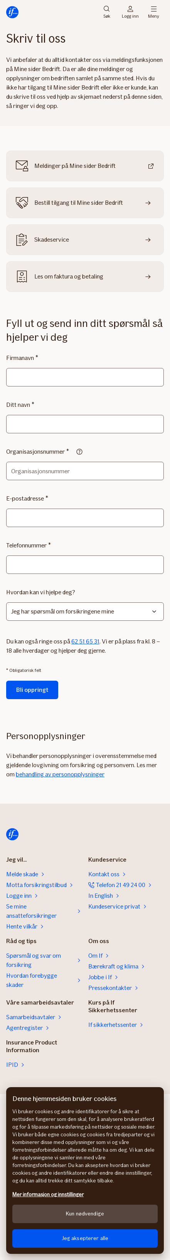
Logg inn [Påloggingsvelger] (130, 12)
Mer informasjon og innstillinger (48, 1194)
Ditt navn (18, 404)
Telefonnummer (26, 545)
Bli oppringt (32, 689)
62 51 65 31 (85, 641)
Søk (106, 12)
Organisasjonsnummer (35, 451)
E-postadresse (25, 498)
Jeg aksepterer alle (85, 1238)
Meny (153, 12)
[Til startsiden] (12, 12)
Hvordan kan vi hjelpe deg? (40, 592)
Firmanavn (20, 357)
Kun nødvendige (85, 1213)
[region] (85, 1170)
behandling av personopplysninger (60, 774)
